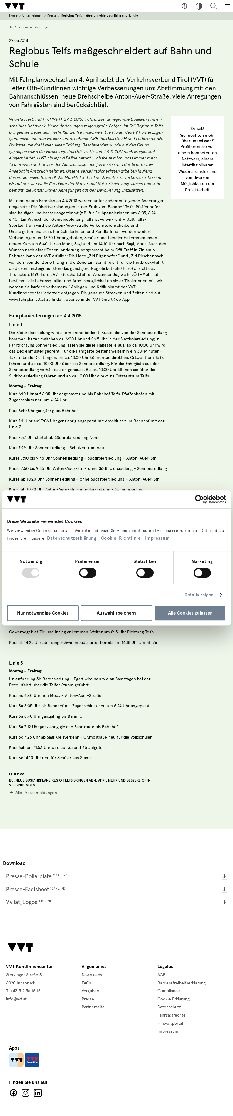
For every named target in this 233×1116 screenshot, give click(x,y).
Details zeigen (199, 595)
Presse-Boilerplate (37, 877)
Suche (213, 6)
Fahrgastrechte (171, 1015)
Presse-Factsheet (36, 890)
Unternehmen (32, 15)
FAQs (86, 983)
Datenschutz (169, 1007)
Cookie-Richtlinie (121, 538)
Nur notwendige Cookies (43, 613)
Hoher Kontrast (199, 6)
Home (13, 15)
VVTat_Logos (29, 902)
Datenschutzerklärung (71, 538)
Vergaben (90, 991)
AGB (161, 975)
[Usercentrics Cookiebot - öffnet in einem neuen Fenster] (199, 499)
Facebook (13, 1093)
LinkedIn (38, 1093)
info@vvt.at (16, 999)
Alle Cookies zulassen (190, 613)
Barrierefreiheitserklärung (181, 983)
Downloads (92, 975)
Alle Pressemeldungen (32, 27)
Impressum (157, 538)
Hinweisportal (170, 1023)
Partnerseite (93, 1007)
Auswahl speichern (116, 613)
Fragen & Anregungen (184, 6)
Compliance (168, 991)
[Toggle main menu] (227, 6)
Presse (51, 15)
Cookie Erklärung (173, 999)
